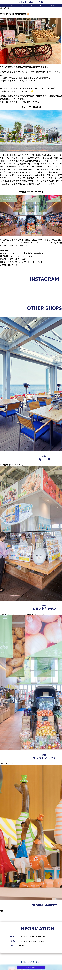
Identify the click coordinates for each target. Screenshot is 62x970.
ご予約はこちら (31, 967)
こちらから (14, 265)
